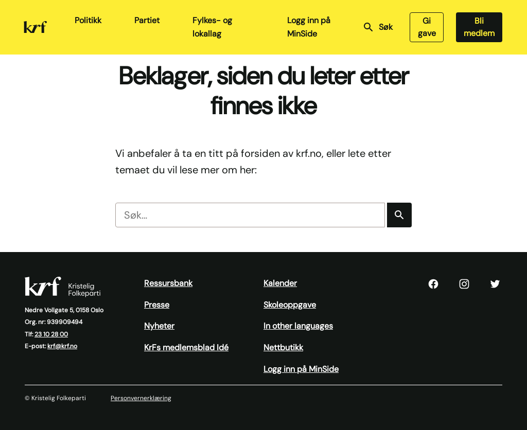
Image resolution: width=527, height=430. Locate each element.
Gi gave (427, 27)
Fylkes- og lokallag (212, 27)
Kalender (280, 283)
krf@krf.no (62, 346)
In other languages (298, 325)
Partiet (147, 20)
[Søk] (399, 215)
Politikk (88, 20)
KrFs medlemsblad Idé (186, 347)
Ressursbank (168, 283)
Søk (377, 27)
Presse (156, 304)
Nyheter (159, 325)
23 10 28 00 (51, 334)
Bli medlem (479, 27)
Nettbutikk (283, 347)
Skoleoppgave (290, 304)
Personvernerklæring (141, 398)
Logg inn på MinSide (308, 27)
